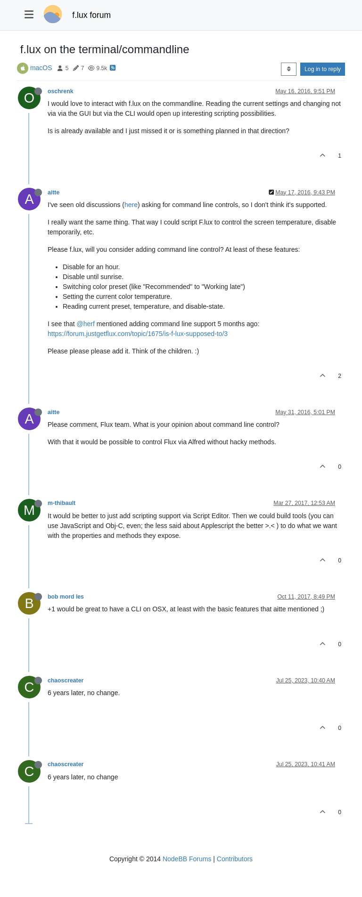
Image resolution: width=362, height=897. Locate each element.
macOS (41, 68)
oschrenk (60, 91)
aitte (53, 192)
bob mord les (66, 596)
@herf (85, 324)
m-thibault (61, 503)
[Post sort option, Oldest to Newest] (288, 69)
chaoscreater (65, 680)
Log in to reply (322, 69)
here (131, 204)
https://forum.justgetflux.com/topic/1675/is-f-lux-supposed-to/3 (138, 333)
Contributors (235, 859)
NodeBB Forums (187, 859)
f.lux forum (91, 15)
